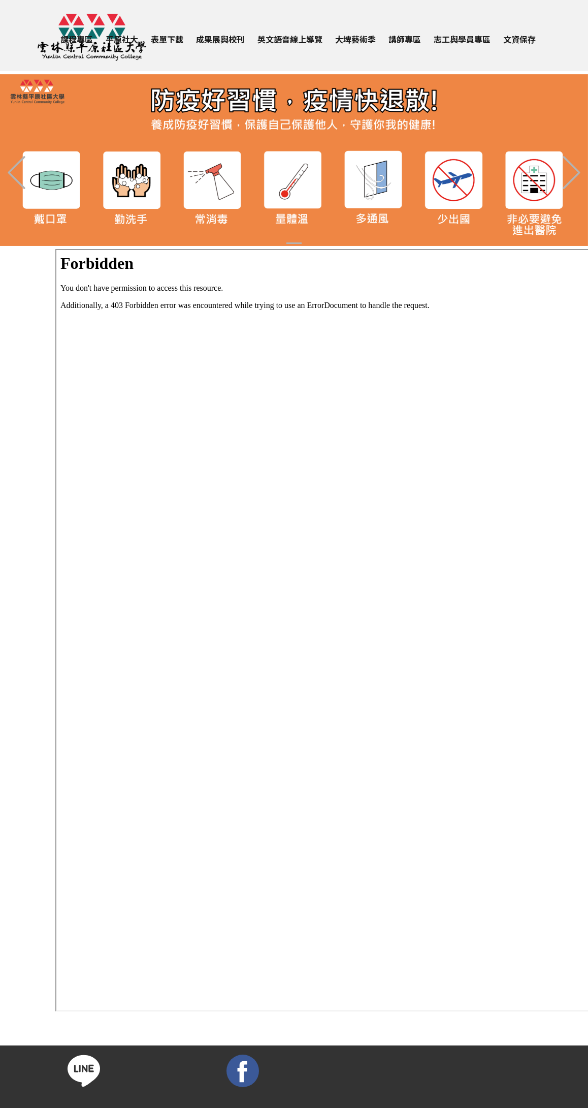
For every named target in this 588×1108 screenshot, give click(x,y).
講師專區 (404, 39)
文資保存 (519, 39)
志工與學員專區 (462, 39)
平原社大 (122, 39)
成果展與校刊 (220, 39)
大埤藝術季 (355, 39)
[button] (16, 172)
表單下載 (167, 39)
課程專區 (76, 39)
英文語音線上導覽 (289, 39)
